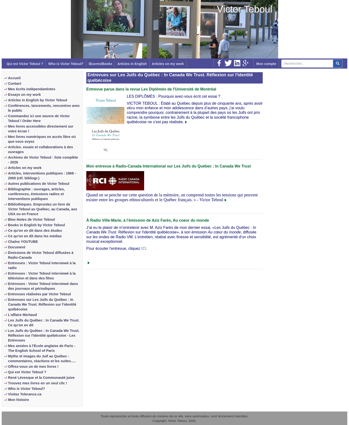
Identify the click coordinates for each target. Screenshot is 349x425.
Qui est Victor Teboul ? (25, 64)
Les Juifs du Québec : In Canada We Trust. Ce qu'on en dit (43, 322)
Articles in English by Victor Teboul (37, 100)
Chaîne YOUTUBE (23, 242)
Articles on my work (168, 64)
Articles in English (132, 64)
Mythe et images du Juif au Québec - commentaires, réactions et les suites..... (42, 358)
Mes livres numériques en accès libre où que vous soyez (42, 139)
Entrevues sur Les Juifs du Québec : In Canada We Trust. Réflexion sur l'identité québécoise (42, 304)
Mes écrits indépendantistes (31, 89)
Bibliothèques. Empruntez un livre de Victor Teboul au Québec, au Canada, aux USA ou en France (42, 209)
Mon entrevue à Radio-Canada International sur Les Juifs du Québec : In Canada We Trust (168, 166)
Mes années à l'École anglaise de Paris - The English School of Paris (41, 348)
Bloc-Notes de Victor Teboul (31, 219)
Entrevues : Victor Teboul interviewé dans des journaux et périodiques (43, 286)
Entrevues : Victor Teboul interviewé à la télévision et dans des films (41, 275)
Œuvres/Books (100, 64)
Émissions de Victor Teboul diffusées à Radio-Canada (40, 255)
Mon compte (266, 64)
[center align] (337, 63)
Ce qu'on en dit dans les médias (35, 236)
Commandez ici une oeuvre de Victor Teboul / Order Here (39, 118)
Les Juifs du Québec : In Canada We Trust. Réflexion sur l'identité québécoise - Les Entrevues (43, 335)
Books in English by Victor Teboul (36, 225)
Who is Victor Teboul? (65, 64)
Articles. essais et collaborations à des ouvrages (40, 149)
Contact (14, 83)
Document (16, 247)
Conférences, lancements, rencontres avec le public (44, 108)
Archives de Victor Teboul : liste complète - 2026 (43, 159)
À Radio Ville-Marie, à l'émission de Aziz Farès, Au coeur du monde (147, 220)
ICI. (144, 248)
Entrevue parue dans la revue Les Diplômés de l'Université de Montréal (151, 89)
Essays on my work (24, 95)
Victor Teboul (244, 9)
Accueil (14, 78)
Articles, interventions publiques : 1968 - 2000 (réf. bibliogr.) (42, 175)
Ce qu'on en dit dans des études (35, 230)
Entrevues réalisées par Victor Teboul (39, 294)
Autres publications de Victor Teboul (38, 184)
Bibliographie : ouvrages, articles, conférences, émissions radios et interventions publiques (36, 194)
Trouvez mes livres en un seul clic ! (37, 383)
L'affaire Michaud (22, 315)
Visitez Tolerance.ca (24, 394)
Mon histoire (18, 400)
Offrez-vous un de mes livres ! (33, 366)
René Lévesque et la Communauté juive (41, 378)
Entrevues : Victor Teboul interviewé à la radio (41, 265)
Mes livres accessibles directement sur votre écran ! (40, 128)
